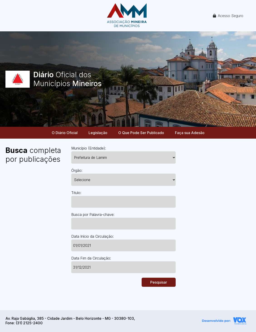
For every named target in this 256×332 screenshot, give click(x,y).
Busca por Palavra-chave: (92, 214)
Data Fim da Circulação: (91, 258)
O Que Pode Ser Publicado (141, 132)
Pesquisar (158, 282)
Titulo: (76, 192)
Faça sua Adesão (189, 132)
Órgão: (76, 170)
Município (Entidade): (88, 148)
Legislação (98, 132)
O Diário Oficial (65, 132)
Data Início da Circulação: (92, 236)
